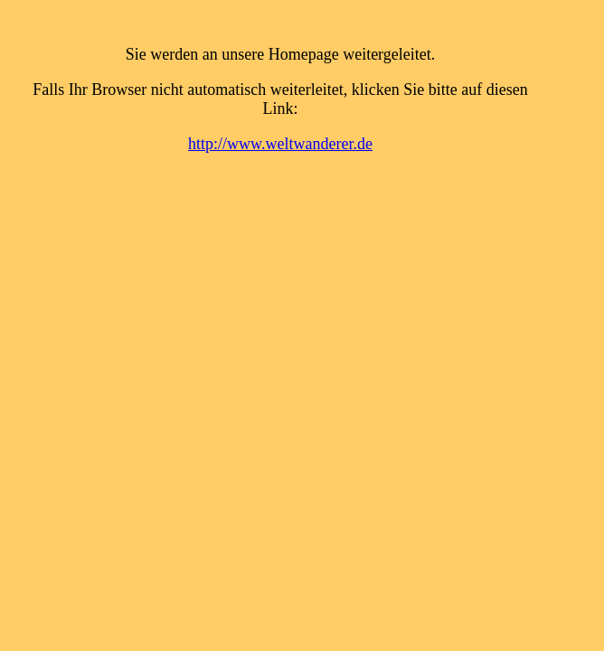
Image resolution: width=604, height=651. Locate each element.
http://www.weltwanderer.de (280, 144)
